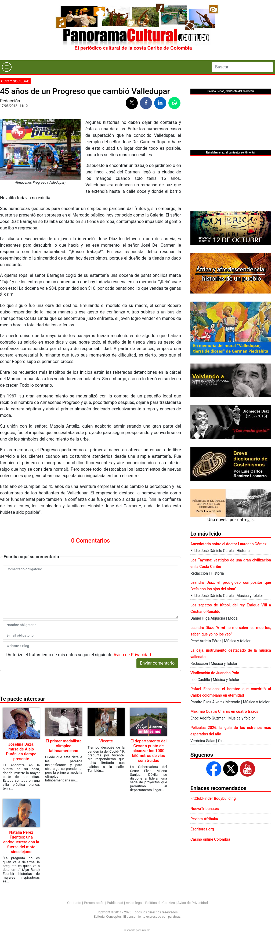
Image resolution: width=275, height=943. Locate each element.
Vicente (106, 741)
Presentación (94, 903)
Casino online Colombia (210, 839)
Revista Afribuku (204, 819)
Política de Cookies (160, 903)
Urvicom (145, 930)
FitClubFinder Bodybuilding (213, 798)
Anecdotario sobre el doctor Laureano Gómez (228, 544)
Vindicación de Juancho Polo (214, 673)
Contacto (74, 903)
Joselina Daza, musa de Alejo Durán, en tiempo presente (21, 751)
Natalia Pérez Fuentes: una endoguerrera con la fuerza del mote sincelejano (21, 842)
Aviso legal (134, 903)
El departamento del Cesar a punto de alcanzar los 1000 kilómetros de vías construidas (149, 751)
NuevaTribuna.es (204, 808)
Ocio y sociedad (15, 81)
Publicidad (115, 903)
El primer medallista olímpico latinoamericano (64, 746)
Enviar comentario (157, 663)
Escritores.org (202, 829)
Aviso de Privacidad (132, 654)
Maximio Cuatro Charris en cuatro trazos (224, 711)
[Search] (242, 67)
